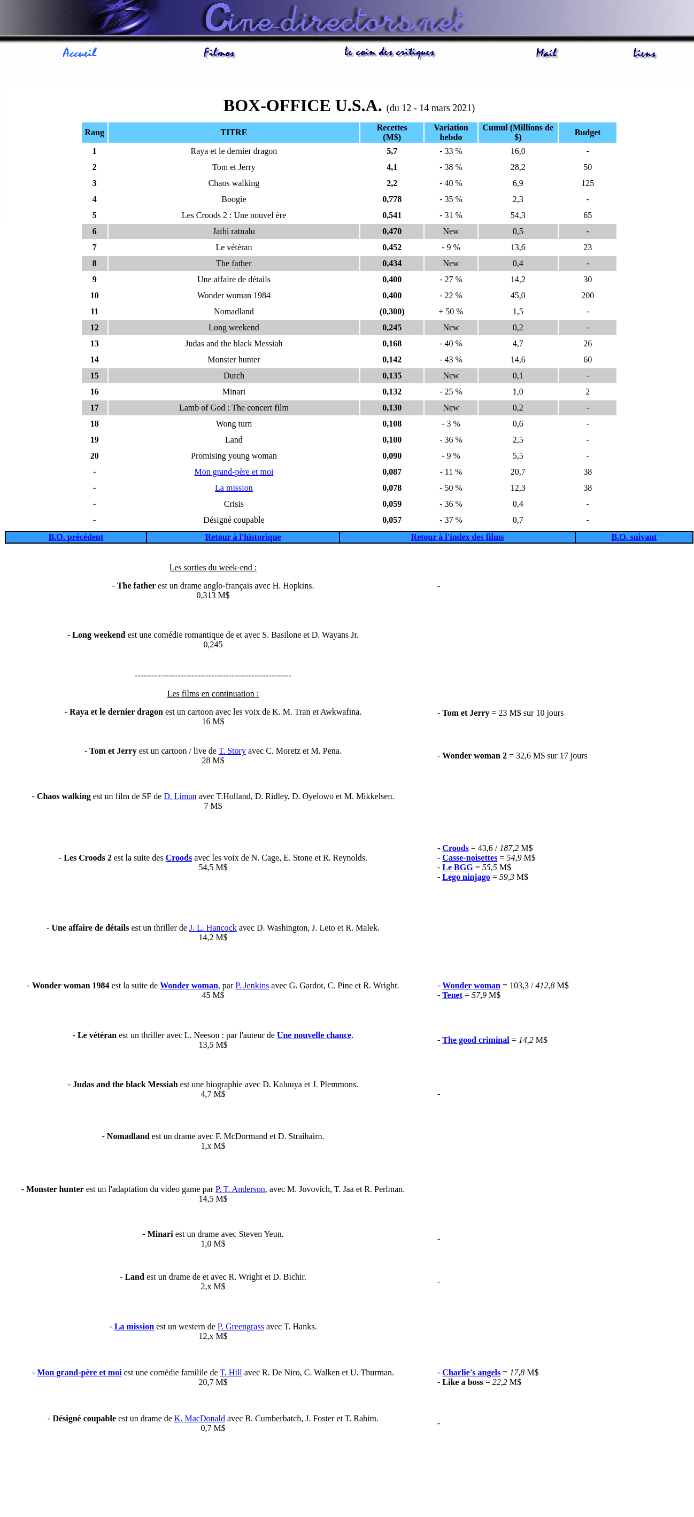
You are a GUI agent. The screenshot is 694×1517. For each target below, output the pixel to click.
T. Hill (231, 1374)
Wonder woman (189, 987)
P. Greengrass (241, 1328)
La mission (234, 489)
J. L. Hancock (213, 929)
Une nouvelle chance (314, 1036)
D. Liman (180, 797)
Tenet (452, 996)
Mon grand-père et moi (233, 473)
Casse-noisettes (469, 859)
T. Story (232, 752)
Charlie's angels (471, 1374)
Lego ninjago (466, 878)
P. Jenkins (252, 987)
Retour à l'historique (243, 538)
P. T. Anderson (240, 1190)
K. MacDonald (199, 1420)
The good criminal (475, 1041)
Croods (179, 859)
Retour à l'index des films (457, 538)
